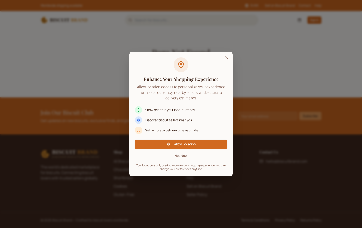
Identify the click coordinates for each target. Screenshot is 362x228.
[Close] (226, 57)
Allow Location (181, 144)
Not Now (181, 155)
